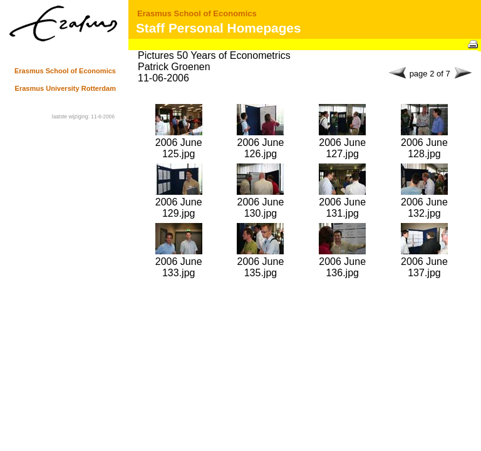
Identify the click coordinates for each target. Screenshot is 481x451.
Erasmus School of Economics (197, 13)
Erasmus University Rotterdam (65, 88)
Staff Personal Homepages (218, 28)
